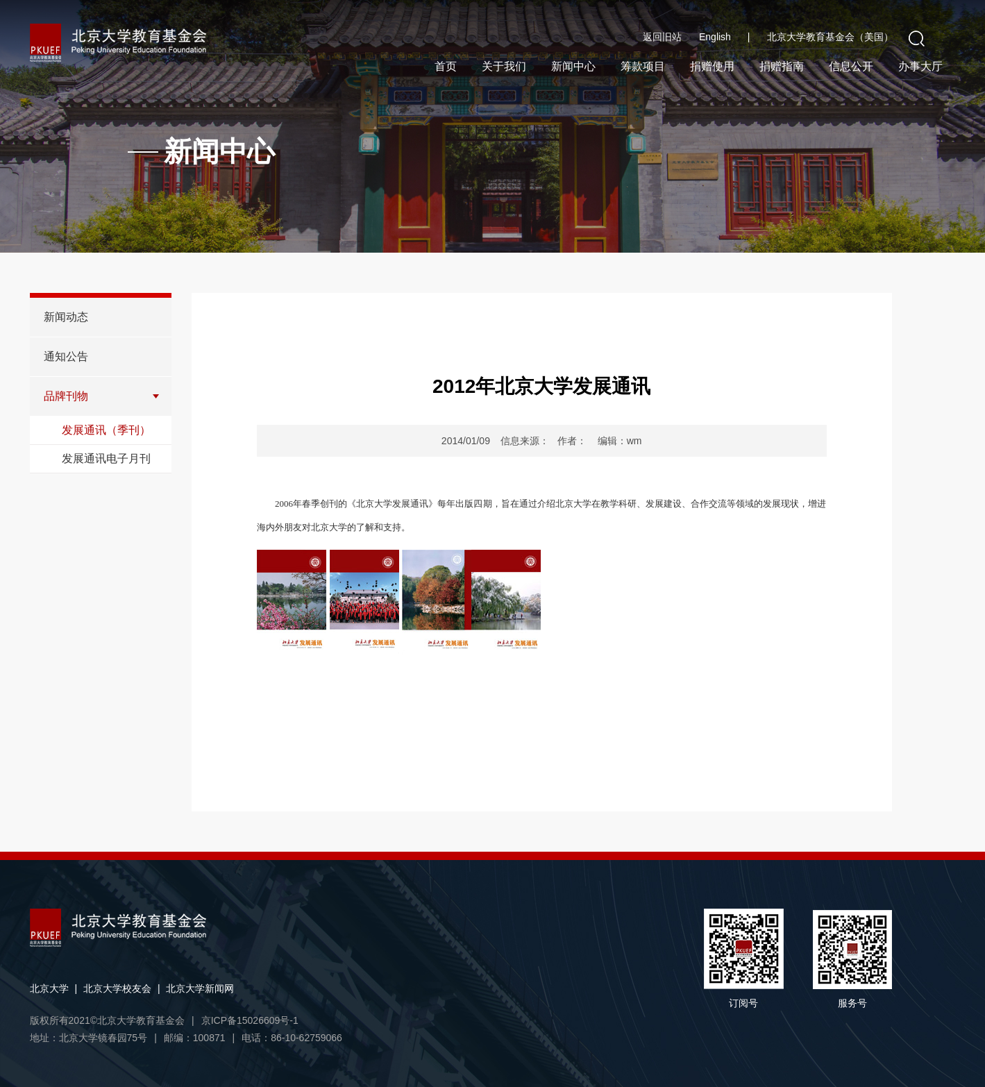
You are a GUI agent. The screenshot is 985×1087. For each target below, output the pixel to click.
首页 (446, 66)
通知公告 (66, 356)
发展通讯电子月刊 (106, 458)
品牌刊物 (66, 396)
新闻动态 (66, 317)
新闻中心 (573, 66)
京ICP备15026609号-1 (249, 1020)
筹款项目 (643, 66)
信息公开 (851, 66)
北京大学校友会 (117, 988)
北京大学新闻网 (200, 988)
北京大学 (49, 988)
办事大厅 (920, 66)
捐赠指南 (781, 66)
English (724, 37)
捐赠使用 (712, 66)
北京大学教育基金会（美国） (830, 36)
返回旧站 (662, 36)
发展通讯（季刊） (106, 430)
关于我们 (504, 66)
